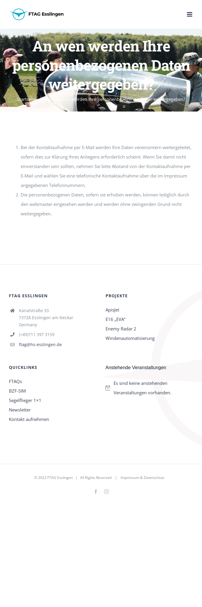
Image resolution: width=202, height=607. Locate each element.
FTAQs (15, 381)
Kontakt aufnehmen (29, 419)
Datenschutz (154, 477)
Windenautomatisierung (130, 338)
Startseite (26, 99)
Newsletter (20, 410)
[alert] (149, 387)
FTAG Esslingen (60, 477)
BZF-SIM (17, 391)
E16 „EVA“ (115, 319)
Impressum (130, 477)
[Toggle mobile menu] (190, 14)
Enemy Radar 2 (121, 329)
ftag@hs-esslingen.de (40, 344)
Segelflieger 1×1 (25, 400)
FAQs (46, 99)
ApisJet (112, 310)
